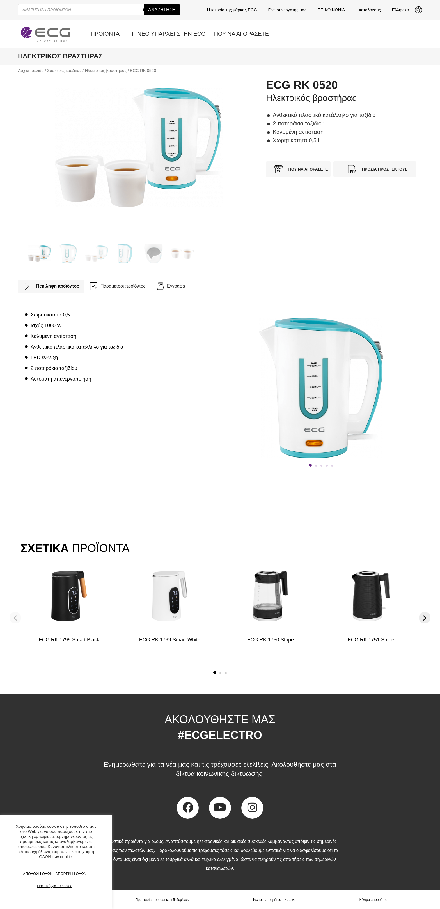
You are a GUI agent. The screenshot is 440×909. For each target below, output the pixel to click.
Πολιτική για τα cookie (54, 886)
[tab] (51, 286)
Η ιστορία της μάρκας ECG (232, 9)
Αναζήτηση (161, 9)
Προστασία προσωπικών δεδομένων (162, 900)
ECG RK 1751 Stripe (371, 640)
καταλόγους (370, 9)
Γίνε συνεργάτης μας (287, 9)
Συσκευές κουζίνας (64, 70)
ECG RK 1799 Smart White (169, 640)
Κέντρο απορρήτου (373, 900)
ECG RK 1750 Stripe (270, 640)
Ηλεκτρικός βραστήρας (105, 70)
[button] (310, 465)
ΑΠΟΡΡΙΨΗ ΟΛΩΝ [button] (71, 874)
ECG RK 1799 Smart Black (69, 640)
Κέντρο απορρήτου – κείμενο (274, 900)
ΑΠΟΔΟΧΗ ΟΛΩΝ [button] (38, 874)
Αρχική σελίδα (31, 70)
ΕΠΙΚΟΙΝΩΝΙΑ (333, 10)
